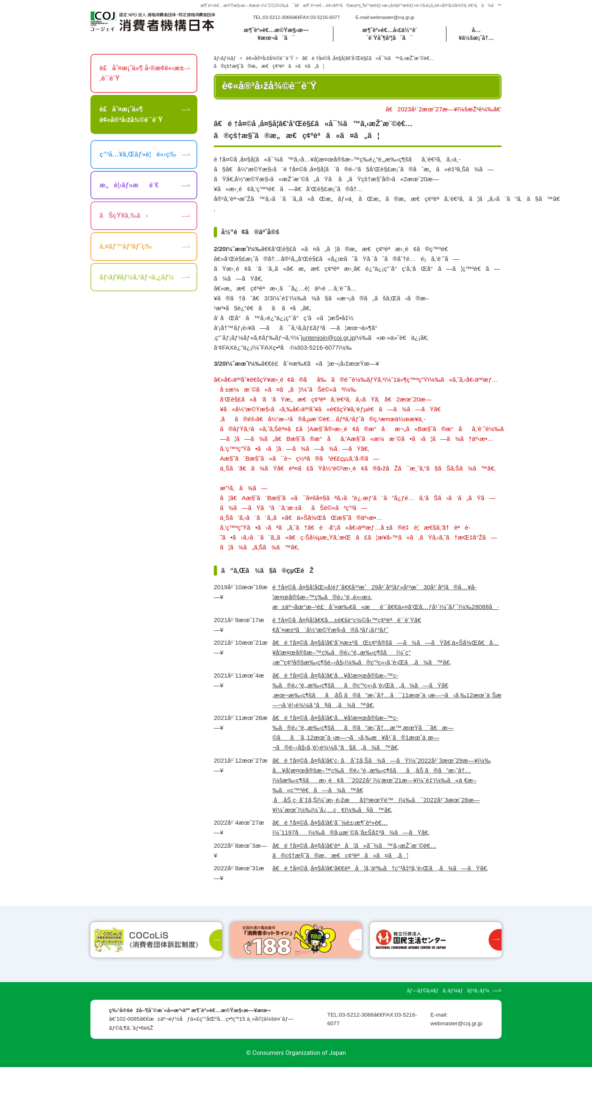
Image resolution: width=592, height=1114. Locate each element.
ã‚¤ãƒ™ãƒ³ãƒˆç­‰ (125, 246)
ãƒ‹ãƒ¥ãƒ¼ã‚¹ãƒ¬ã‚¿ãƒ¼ (136, 277)
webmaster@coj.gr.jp (392, 17)
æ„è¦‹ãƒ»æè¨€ (129, 185)
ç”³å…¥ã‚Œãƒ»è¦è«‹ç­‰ (137, 154)
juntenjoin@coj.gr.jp (328, 337)
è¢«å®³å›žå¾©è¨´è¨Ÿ (270, 58)
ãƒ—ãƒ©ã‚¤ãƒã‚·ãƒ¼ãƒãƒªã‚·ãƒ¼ (448, 1037)
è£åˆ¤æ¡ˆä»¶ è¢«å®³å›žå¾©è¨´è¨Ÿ (130, 114)
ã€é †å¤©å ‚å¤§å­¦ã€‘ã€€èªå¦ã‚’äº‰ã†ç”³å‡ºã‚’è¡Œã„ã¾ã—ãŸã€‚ (380, 868)
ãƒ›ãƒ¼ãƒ (225, 58)
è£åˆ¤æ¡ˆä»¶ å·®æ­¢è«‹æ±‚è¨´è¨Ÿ (141, 73)
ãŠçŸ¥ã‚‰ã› (123, 215)
